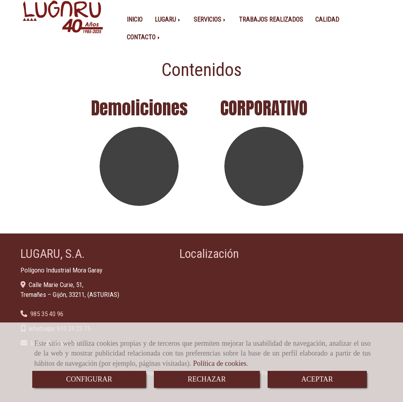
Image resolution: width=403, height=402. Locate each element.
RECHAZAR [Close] (207, 379)
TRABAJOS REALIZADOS (271, 19)
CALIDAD (327, 19)
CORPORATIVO (263, 107)
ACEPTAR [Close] (317, 379)
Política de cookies (219, 363)
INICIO (134, 19)
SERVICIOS (210, 19)
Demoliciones (139, 107)
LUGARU (168, 19)
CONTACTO (144, 37)
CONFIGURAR (89, 379)
